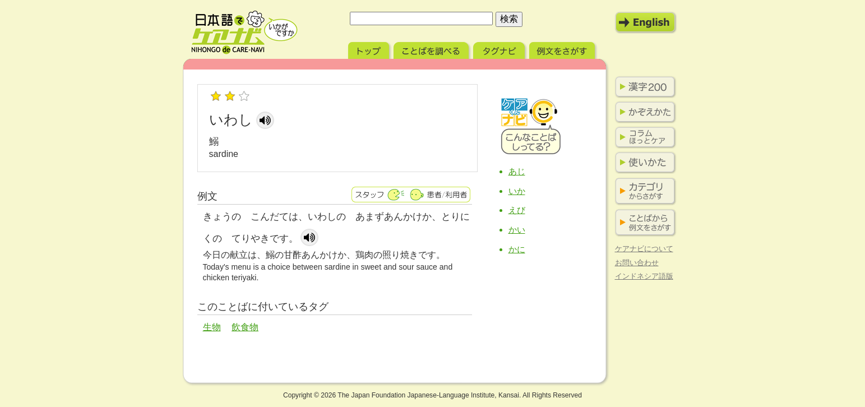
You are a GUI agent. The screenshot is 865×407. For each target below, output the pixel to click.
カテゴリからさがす (643, 191)
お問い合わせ (637, 262)
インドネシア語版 (644, 276)
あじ (516, 171)
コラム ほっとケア (643, 137)
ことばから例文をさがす (643, 223)
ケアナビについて (644, 248)
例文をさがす (563, 49)
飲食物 (245, 327)
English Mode (645, 22)
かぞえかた (643, 112)
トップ (369, 49)
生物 (212, 327)
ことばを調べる (432, 49)
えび (516, 210)
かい (516, 229)
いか (516, 191)
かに (516, 249)
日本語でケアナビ (244, 32)
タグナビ (500, 49)
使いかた (643, 162)
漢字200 (643, 87)
